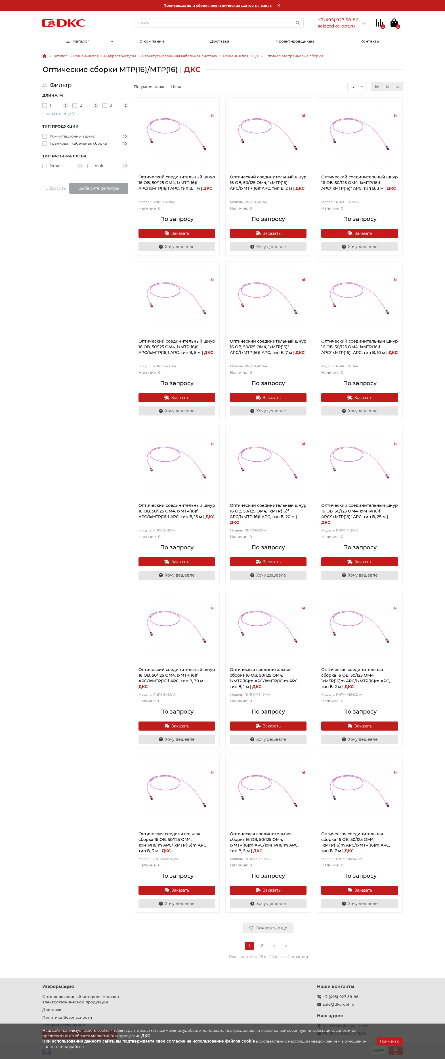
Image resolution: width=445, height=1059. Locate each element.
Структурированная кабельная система (179, 56)
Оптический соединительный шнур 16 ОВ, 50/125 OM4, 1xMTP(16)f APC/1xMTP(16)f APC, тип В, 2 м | (268, 182)
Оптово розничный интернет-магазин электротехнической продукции (80, 999)
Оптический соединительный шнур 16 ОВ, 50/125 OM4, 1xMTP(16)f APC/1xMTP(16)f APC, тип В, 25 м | (359, 514)
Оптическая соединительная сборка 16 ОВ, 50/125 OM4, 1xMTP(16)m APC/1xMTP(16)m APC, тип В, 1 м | (264, 678)
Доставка (219, 41)
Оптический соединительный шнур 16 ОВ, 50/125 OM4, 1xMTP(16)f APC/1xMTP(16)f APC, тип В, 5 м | (176, 347)
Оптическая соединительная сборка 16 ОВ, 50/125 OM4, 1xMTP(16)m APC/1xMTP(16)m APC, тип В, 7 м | (355, 842)
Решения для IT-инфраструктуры (104, 56)
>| (287, 945)
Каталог (77, 41)
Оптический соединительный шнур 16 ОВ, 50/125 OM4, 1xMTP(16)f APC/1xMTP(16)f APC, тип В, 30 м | (176, 678)
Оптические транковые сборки (294, 56)
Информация (58, 986)
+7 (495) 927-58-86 (340, 996)
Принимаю (389, 1041)
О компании (151, 41)
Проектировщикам (295, 41)
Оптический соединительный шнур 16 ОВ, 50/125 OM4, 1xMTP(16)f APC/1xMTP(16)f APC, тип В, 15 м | (176, 511)
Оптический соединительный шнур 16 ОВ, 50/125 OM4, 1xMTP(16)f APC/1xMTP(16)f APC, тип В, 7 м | (268, 347)
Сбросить (56, 188)
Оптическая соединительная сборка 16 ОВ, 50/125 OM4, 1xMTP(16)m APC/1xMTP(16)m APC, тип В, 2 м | (355, 678)
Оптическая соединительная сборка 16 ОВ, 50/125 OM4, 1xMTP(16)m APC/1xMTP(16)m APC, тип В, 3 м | (172, 842)
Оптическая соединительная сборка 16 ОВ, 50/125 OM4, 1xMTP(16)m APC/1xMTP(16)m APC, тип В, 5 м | (264, 842)
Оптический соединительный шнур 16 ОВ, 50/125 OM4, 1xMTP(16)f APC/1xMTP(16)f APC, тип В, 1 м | (176, 182)
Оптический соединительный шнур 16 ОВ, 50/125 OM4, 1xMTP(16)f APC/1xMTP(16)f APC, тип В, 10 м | (359, 347)
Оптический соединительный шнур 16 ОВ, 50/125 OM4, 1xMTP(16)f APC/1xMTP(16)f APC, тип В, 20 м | (268, 514)
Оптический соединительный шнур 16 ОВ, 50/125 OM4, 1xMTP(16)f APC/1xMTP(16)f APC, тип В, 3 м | (359, 182)
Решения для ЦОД (240, 56)
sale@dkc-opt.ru (338, 1004)
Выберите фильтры (98, 188)
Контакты (370, 41)
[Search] (219, 23)
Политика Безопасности (67, 1017)
